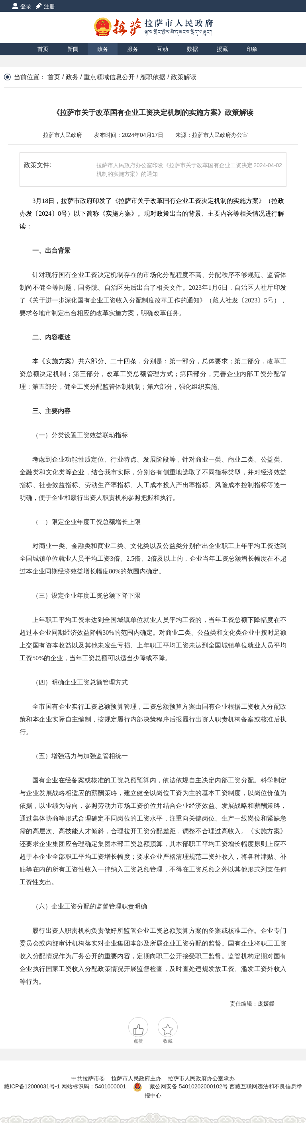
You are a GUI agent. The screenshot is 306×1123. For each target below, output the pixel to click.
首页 (43, 49)
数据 (192, 49)
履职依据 (152, 77)
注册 (49, 6)
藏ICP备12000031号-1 (32, 1086)
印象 (252, 49)
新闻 (72, 49)
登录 (25, 6)
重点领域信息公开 (109, 77)
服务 (132, 49)
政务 (102, 49)
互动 (162, 49)
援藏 (222, 49)
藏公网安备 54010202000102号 (188, 1086)
